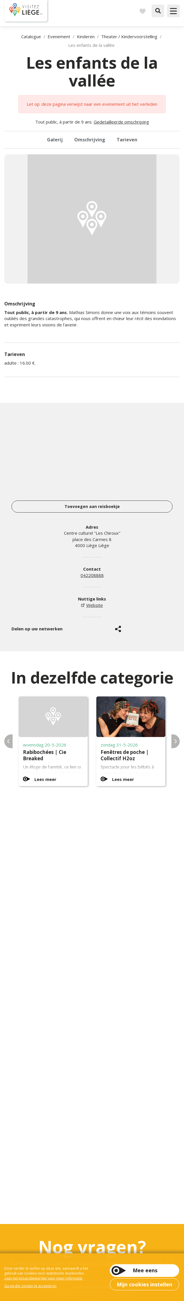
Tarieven (127, 139)
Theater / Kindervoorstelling (129, 36)
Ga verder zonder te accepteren (30, 1285)
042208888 (92, 575)
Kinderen (86, 36)
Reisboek (142, 11)
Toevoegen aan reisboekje (92, 506)
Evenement (59, 36)
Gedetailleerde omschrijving (121, 122)
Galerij (55, 139)
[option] (91, 219)
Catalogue (31, 36)
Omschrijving (89, 139)
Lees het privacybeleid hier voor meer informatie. (43, 1278)
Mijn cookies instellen (144, 1284)
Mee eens (145, 1270)
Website (94, 605)
